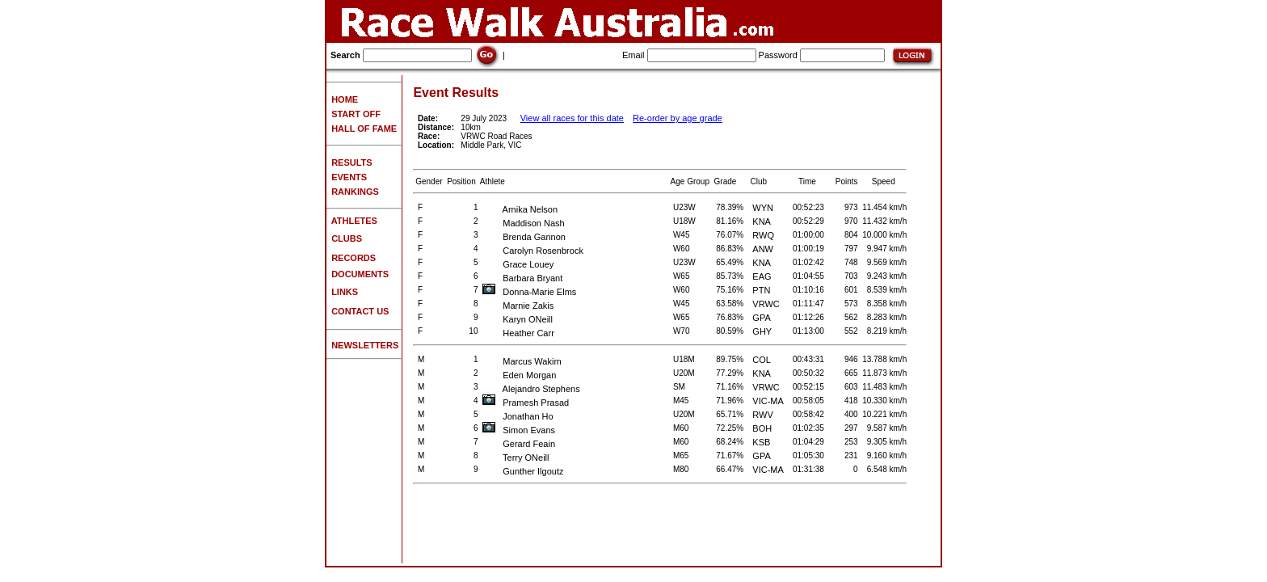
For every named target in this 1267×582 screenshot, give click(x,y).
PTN (761, 290)
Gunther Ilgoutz (522, 471)
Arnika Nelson (520, 209)
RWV (762, 415)
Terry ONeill (515, 457)
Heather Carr (518, 333)
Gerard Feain (518, 444)
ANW (762, 249)
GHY (762, 331)
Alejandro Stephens (531, 389)
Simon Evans (518, 430)
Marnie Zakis (518, 305)
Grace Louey (518, 264)
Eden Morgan (519, 375)
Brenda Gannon (524, 237)
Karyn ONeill (517, 319)
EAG (761, 276)
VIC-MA (768, 401)
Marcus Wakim (522, 361)
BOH (762, 428)
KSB (761, 442)
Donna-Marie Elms (529, 292)
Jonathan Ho (518, 416)
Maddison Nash (523, 223)
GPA (761, 318)
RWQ (763, 235)
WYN (762, 208)
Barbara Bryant (522, 278)
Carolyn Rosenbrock (532, 250)
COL (761, 360)
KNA (761, 221)
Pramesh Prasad (525, 402)
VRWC (765, 304)
